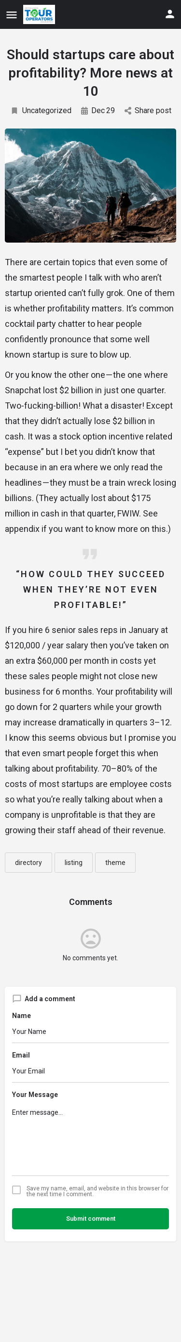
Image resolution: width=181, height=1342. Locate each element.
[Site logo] (40, 14)
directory (28, 862)
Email (21, 1055)
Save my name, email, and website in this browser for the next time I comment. (97, 1191)
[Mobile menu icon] (11, 14)
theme (115, 862)
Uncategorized (40, 110)
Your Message (35, 1094)
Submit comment (90, 1218)
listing (74, 862)
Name (21, 1015)
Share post (148, 110)
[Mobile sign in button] (170, 14)
